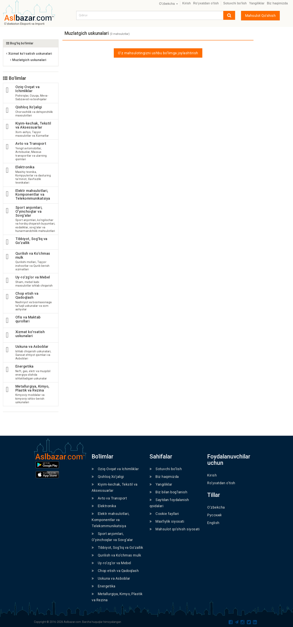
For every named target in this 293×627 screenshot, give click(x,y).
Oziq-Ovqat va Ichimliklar (115, 469)
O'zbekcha (168, 3)
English (213, 523)
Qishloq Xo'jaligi (108, 477)
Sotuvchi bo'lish (235, 3)
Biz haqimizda (277, 3)
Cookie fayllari (164, 514)
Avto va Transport (109, 498)
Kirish (186, 3)
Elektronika (104, 506)
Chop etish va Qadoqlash (115, 571)
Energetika (103, 586)
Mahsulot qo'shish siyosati (175, 529)
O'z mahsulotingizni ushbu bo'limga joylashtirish (158, 53)
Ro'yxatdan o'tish (206, 3)
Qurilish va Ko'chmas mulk (116, 555)
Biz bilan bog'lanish (168, 492)
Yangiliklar (257, 3)
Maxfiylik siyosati (167, 521)
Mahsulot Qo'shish (260, 15)
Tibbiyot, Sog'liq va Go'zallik (117, 547)
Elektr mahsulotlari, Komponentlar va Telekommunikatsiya (110, 520)
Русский (214, 515)
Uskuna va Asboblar (111, 578)
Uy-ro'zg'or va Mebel (111, 563)
